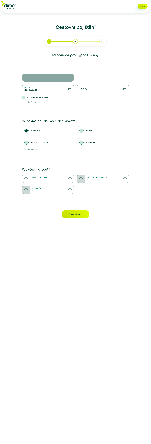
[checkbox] (23, 97)
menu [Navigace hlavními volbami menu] (142, 6)
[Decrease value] (26, 179)
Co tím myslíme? (34, 102)
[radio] (26, 131)
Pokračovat (75, 214)
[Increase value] (70, 179)
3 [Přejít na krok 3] (101, 41)
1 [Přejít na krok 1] (49, 41)
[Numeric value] (48, 179)
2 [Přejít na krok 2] (75, 41)
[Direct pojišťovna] (8, 5)
